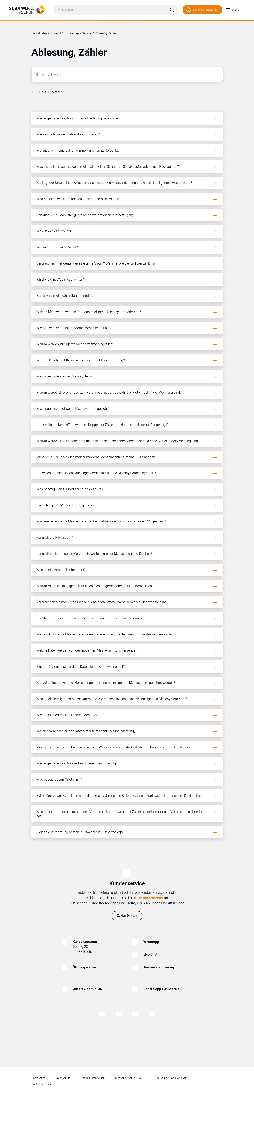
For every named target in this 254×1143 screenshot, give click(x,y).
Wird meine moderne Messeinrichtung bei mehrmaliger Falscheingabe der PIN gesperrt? (104, 545)
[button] (229, 10)
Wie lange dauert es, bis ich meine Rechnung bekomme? (80, 119)
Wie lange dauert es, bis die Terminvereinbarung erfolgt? (79, 800)
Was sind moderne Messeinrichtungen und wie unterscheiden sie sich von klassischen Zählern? (109, 664)
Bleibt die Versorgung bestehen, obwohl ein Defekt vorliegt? (81, 873)
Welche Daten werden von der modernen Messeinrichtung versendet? (90, 681)
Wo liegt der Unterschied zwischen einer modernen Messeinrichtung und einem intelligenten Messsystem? (117, 187)
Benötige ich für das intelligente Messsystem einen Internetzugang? (88, 221)
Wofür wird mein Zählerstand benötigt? (66, 307)
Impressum (39, 1119)
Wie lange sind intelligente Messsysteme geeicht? (74, 426)
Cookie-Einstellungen (95, 1119)
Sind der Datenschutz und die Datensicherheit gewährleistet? (83, 698)
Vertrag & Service (80, 34)
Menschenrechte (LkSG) (133, 1119)
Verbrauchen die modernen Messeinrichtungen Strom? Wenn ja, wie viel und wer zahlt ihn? (106, 630)
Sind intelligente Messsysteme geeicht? (66, 528)
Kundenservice (127, 924)
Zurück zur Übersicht (49, 92)
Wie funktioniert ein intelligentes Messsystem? (72, 749)
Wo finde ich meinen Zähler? (58, 256)
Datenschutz (64, 1119)
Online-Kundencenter (148, 939)
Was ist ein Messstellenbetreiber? (62, 596)
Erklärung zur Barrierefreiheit (176, 1119)
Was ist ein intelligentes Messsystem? (65, 392)
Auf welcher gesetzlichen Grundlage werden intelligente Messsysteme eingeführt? (99, 494)
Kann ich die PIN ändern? (56, 562)
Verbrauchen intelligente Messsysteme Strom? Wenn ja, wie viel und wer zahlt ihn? (99, 273)
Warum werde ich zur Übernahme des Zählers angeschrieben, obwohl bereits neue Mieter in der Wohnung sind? (122, 460)
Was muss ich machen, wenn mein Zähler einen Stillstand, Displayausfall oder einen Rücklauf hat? (111, 170)
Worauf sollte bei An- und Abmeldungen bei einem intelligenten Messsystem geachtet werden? (108, 715)
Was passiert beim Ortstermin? (60, 817)
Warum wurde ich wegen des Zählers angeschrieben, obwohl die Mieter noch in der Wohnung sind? (112, 409)
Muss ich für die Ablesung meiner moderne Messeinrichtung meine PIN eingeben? (99, 477)
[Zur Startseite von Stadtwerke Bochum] (25, 9)
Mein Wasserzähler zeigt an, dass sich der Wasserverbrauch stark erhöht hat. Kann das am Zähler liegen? (118, 783)
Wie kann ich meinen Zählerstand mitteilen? (70, 136)
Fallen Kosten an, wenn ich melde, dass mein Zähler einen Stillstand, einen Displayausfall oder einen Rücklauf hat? (123, 834)
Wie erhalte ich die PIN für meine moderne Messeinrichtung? (83, 375)
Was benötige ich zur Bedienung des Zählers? (71, 511)
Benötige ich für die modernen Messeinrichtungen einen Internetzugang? (92, 647)
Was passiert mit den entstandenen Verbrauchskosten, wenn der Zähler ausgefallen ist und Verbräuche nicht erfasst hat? (120, 853)
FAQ (62, 34)
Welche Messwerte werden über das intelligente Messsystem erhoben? (91, 324)
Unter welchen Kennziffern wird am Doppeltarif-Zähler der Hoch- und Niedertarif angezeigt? (106, 443)
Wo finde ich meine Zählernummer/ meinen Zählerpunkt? (80, 153)
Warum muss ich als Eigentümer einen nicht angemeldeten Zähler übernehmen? (98, 613)
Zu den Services (127, 957)
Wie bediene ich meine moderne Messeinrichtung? (75, 341)
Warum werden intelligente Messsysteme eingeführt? (77, 358)
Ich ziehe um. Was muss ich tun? (62, 290)
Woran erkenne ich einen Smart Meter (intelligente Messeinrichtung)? (89, 766)
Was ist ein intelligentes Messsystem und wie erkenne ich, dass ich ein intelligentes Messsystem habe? (115, 732)
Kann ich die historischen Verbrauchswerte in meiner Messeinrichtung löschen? (97, 579)
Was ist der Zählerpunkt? (56, 239)
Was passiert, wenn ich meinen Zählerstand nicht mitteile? (81, 204)
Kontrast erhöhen (42, 1125)
